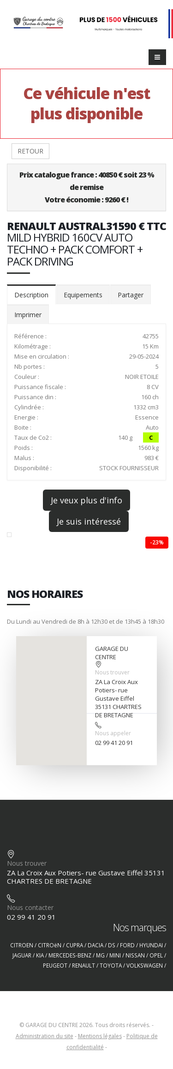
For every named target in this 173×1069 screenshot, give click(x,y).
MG (100, 955)
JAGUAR (21, 955)
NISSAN (135, 955)
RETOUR (30, 151)
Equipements (83, 294)
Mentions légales (100, 1036)
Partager (130, 294)
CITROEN (21, 945)
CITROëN (49, 945)
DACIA (95, 945)
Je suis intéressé (89, 521)
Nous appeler (113, 733)
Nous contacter (30, 907)
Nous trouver (112, 672)
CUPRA (74, 945)
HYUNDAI (151, 945)
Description (31, 294)
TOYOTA (111, 965)
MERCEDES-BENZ (69, 955)
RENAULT (83, 965)
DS (111, 945)
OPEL (156, 955)
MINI (115, 955)
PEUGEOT (55, 965)
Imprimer (28, 314)
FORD (127, 945)
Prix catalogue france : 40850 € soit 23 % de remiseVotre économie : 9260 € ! (86, 187)
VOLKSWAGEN (144, 965)
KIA (40, 955)
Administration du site (44, 1036)
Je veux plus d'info (86, 500)
